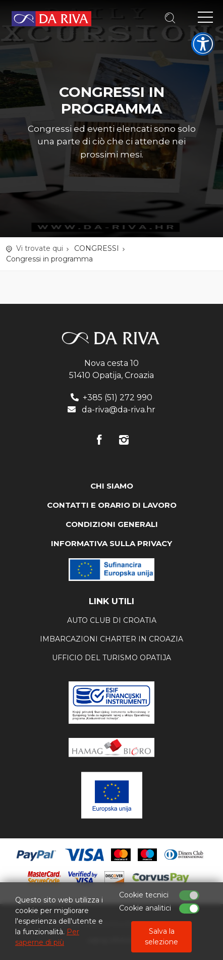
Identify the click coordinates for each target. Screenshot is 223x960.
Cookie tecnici (144, 894)
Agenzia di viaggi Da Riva (51, 18)
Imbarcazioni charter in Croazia (111, 639)
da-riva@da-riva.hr (118, 409)
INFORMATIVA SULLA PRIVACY (111, 543)
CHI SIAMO (111, 486)
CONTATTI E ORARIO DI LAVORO (112, 505)
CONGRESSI (96, 248)
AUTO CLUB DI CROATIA (111, 620)
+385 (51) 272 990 (117, 397)
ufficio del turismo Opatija (111, 657)
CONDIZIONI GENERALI (112, 524)
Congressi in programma (49, 258)
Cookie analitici (145, 908)
